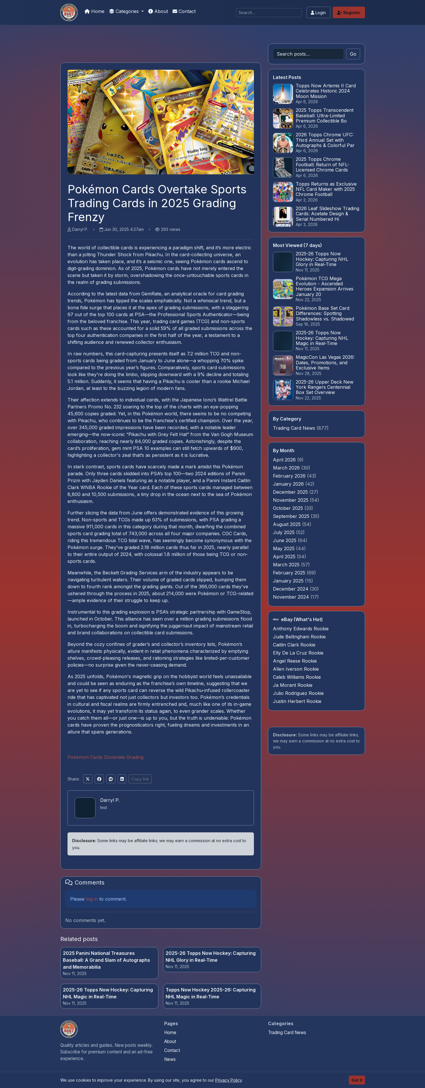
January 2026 (289, 484)
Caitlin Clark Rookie (294, 645)
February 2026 (290, 476)
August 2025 (287, 524)
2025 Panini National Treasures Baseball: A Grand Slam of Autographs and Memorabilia (106, 960)
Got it (356, 1080)
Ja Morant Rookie (292, 685)
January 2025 (289, 581)
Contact (184, 11)
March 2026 (287, 468)
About (158, 11)
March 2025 (287, 564)
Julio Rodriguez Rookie (298, 693)
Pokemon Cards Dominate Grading (105, 757)
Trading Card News (294, 428)
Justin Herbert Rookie (297, 701)
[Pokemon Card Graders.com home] (69, 1029)
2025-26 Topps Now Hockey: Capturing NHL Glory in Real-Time (211, 956)
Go (353, 54)
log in (92, 899)
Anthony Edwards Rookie (301, 628)
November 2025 (291, 500)
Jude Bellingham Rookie (299, 637)
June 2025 (285, 540)
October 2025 (288, 508)
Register (348, 12)
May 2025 (284, 548)
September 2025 (292, 516)
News (170, 1059)
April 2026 (285, 460)
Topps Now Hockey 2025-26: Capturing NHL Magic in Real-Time (211, 993)
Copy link (140, 778)
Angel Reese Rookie (295, 661)
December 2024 (291, 589)
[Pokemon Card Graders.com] (69, 12)
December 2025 (291, 492)
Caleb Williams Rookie (297, 677)
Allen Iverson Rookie (296, 669)
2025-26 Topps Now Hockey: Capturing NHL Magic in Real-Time (108, 993)
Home (94, 11)
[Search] (269, 12)
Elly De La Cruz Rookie (298, 653)
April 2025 (285, 556)
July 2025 (284, 532)
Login (318, 12)
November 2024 (291, 597)
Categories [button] (124, 11)
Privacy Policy (228, 1080)
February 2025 (290, 573)
